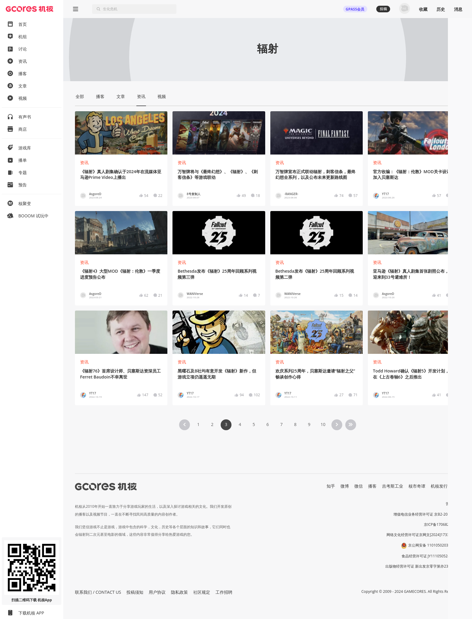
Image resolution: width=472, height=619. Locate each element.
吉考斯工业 (392, 486)
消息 (458, 9)
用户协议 (157, 592)
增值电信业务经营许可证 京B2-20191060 (426, 514)
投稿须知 (134, 592)
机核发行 (439, 486)
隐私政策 (179, 592)
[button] (457, 577)
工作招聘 (224, 592)
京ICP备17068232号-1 (442, 524)
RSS (456, 486)
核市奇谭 (416, 486)
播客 (372, 486)
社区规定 (201, 592)
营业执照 (453, 503)
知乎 (331, 486)
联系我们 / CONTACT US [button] (98, 592)
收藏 (423, 9)
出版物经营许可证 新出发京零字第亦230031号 (422, 566)
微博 (344, 486)
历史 (440, 9)
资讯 (84, 162)
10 (323, 424)
